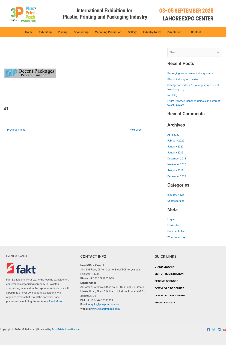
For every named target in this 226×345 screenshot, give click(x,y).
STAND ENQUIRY (164, 266)
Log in (171, 219)
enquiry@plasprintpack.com (104, 304)
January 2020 (175, 146)
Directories (173, 32)
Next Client (137, 129)
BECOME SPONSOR (166, 281)
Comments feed (176, 231)
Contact (192, 31)
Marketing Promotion (108, 31)
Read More (55, 301)
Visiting (65, 31)
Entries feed (174, 225)
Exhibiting (48, 31)
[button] (180, 32)
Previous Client (14, 129)
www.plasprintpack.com (105, 308)
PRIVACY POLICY (164, 302)
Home (33, 31)
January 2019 (175, 152)
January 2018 (175, 170)
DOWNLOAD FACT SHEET (169, 295)
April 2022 (173, 134)
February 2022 (175, 140)
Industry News (150, 31)
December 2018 (176, 158)
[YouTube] (224, 329)
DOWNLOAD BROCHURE (169, 288)
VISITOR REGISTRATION (168, 273)
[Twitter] (213, 329)
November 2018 (176, 164)
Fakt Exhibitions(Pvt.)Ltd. (66, 329)
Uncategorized (175, 200)
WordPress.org (176, 237)
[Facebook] (208, 329)
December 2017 (176, 176)
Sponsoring (82, 31)
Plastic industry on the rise (182, 79)
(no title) (172, 95)
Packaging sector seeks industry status (190, 73)
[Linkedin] (219, 329)
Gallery (131, 31)
